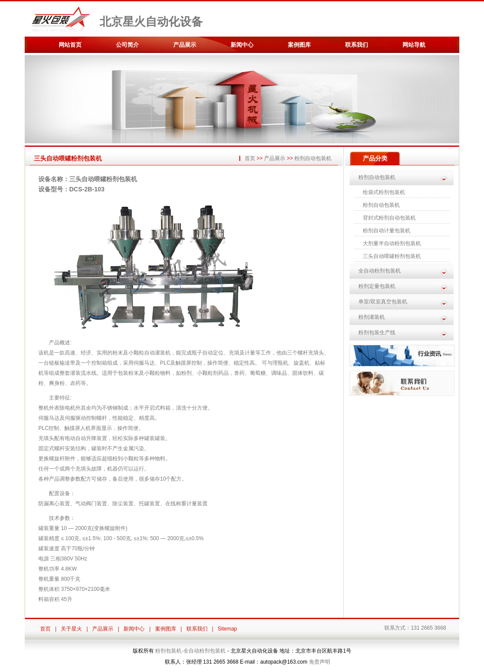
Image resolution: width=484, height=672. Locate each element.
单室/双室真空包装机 (382, 302)
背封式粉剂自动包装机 (389, 218)
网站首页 (70, 44)
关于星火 (71, 629)
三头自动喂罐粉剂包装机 (392, 256)
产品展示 (184, 44)
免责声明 (319, 662)
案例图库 (299, 44)
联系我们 (356, 44)
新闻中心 (242, 44)
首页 (250, 158)
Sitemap (227, 629)
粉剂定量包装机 (376, 286)
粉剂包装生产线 (376, 332)
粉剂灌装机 (371, 317)
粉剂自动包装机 (312, 158)
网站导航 (413, 44)
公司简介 (127, 44)
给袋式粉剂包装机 (384, 192)
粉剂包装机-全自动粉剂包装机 (190, 651)
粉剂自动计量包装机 (386, 231)
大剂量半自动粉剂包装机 (392, 243)
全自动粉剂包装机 (379, 271)
